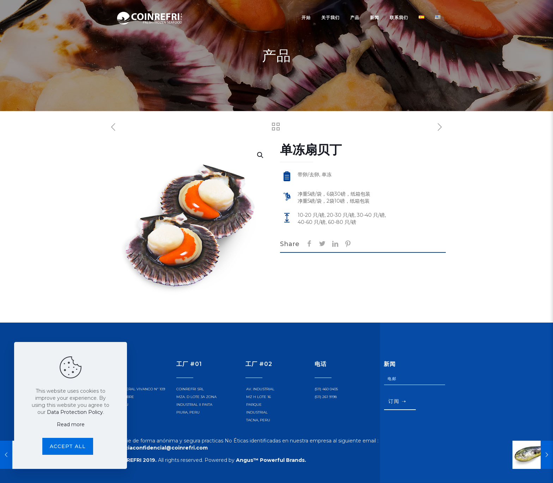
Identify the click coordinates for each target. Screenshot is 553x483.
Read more (71, 424)
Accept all (68, 446)
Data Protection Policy (75, 412)
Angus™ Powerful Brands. (271, 460)
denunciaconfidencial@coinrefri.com (157, 448)
